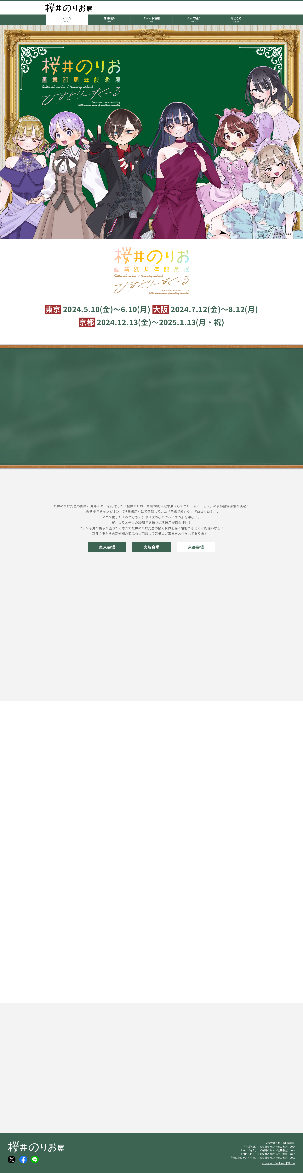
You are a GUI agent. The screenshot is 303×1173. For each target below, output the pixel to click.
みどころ (236, 19)
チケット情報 (151, 19)
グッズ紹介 (194, 19)
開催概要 (109, 19)
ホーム (67, 19)
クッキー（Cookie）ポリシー (278, 1163)
